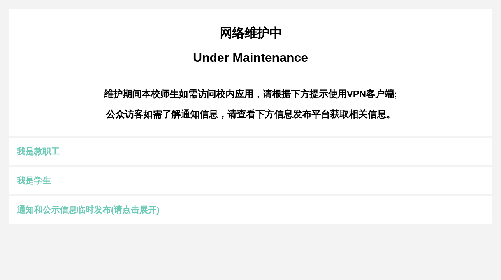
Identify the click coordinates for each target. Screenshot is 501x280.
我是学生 (34, 181)
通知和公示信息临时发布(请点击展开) (88, 210)
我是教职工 (38, 151)
